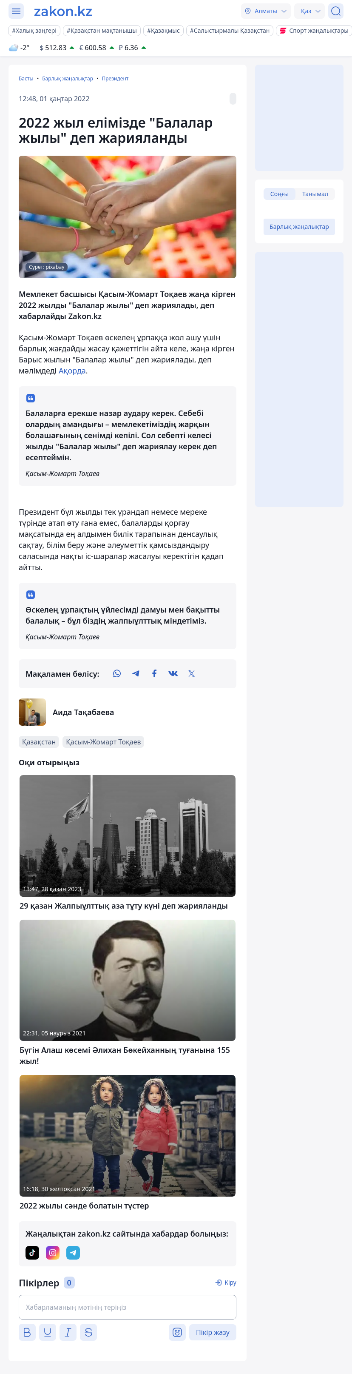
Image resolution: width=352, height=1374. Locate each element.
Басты (26, 78)
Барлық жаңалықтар (67, 78)
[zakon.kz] (63, 11)
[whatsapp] (117, 673)
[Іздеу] (335, 11)
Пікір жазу (213, 1332)
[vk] (173, 673)
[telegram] (135, 673)
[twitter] (191, 673)
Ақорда (72, 370)
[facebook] (154, 673)
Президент (115, 78)
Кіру (230, 1282)
